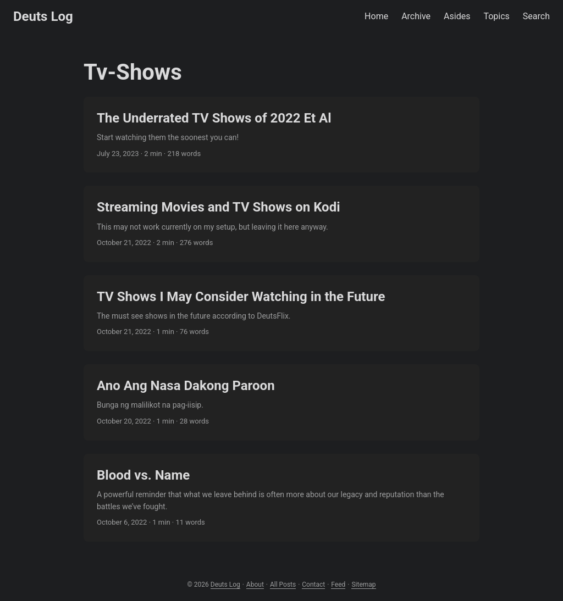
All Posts (283, 584)
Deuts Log (43, 16)
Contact (313, 584)
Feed (338, 584)
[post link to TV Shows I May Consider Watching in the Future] (281, 313)
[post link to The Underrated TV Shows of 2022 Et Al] (281, 134)
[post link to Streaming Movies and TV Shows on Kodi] (281, 223)
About (255, 584)
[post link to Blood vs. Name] (281, 498)
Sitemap (363, 584)
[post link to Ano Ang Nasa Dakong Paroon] (281, 402)
